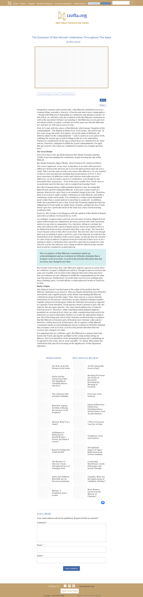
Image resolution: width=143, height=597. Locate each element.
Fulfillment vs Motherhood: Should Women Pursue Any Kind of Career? (60, 437)
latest (56, 94)
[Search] (132, 3)
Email (40, 555)
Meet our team (70, 591)
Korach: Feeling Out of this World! (61, 451)
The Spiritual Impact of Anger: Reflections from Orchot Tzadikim (95, 450)
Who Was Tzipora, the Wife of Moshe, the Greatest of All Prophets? (60, 408)
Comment (42, 522)
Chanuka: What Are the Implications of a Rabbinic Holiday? (96, 478)
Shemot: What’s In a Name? (61, 423)
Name (40, 545)
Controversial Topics (44, 94)
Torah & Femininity (68, 94)
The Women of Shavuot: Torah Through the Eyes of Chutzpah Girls (61, 464)
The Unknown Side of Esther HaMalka (60, 395)
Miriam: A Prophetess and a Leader (59, 492)
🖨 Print (103, 100)
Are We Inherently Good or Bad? (96, 367)
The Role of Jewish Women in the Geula (61, 367)
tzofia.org (60, 595)
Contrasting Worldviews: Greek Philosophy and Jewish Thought (96, 464)
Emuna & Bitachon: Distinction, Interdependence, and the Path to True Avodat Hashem (96, 409)
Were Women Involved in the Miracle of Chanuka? (94, 492)
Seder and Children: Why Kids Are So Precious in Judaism (61, 478)
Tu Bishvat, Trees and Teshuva (95, 437)
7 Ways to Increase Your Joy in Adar (96, 423)
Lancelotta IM (95, 595)
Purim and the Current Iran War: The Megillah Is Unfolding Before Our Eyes (60, 381)
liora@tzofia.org (86, 586)
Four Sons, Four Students (95, 395)
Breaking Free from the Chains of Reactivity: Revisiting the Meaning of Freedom (96, 381)
